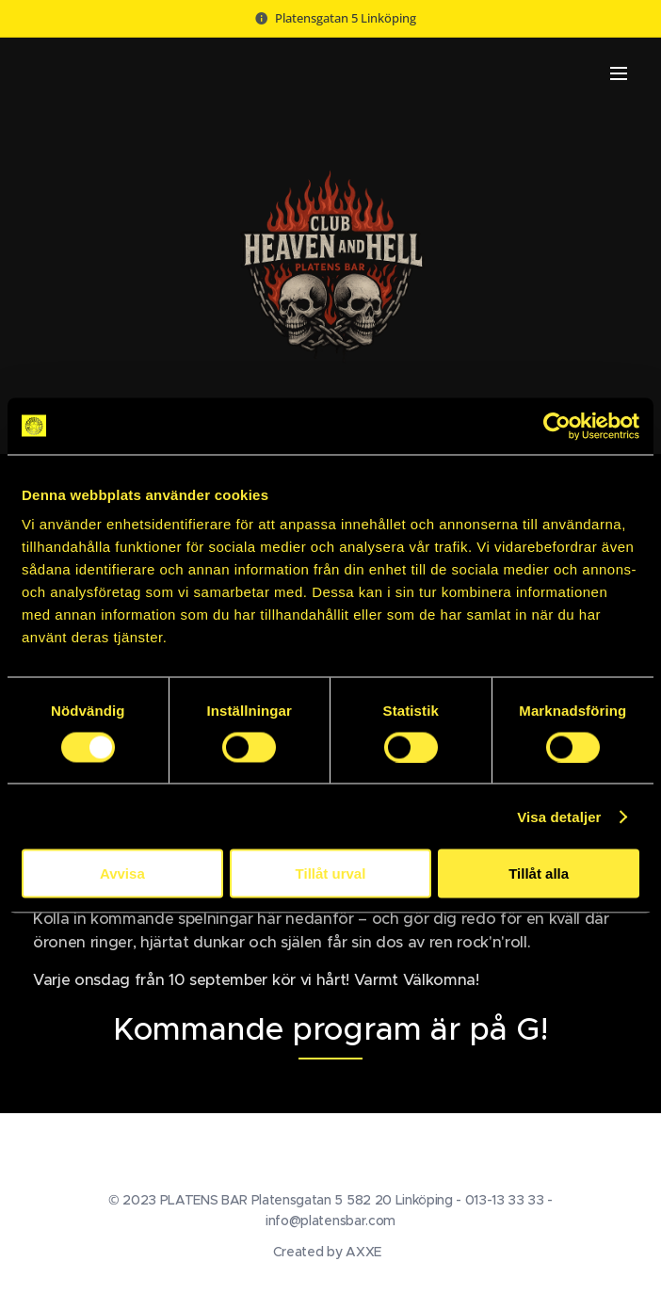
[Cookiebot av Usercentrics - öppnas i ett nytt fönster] (557, 426)
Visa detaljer (559, 816)
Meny (618, 73)
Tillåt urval (331, 873)
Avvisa (122, 873)
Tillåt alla (538, 873)
